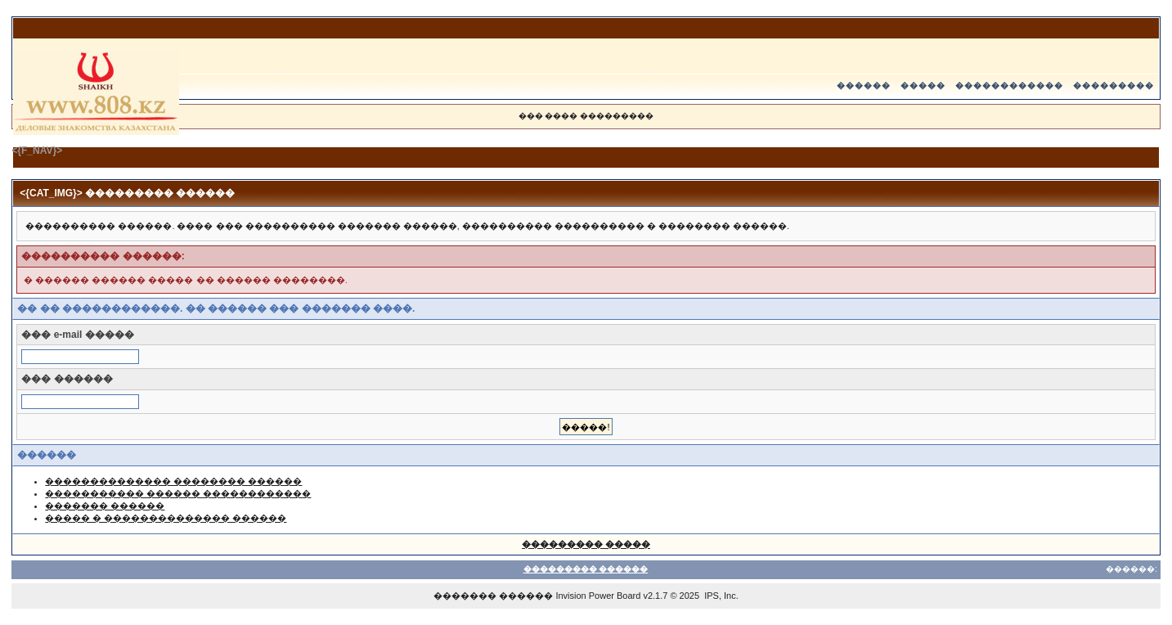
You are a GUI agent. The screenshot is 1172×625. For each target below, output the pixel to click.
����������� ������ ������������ (178, 493)
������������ (1009, 85)
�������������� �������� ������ (173, 481)
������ (864, 85)
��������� (1113, 85)
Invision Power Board (597, 595)
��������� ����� (586, 544)
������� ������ (104, 505)
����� (922, 85)
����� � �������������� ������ (165, 518)
